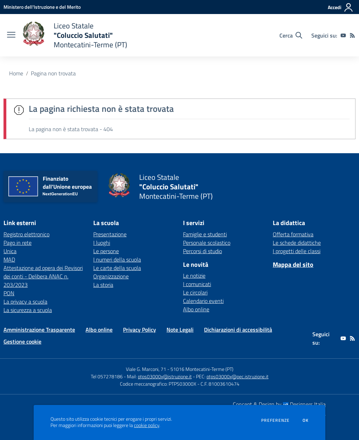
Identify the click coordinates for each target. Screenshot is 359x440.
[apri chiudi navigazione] (11, 35)
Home (16, 73)
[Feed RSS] (352, 35)
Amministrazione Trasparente (39, 329)
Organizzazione (111, 276)
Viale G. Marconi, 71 (146, 369)
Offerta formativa (293, 234)
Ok (306, 420)
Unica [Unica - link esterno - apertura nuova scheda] (10, 251)
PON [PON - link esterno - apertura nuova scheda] (9, 293)
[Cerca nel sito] (290, 35)
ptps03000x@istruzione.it (165, 376)
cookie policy (146, 425)
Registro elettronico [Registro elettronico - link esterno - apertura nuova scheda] (26, 234)
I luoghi (101, 242)
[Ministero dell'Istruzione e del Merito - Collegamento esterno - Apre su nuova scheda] (42, 7)
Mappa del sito (293, 264)
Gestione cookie (22, 341)
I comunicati (197, 284)
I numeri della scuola (117, 259)
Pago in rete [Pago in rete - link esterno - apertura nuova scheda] (18, 242)
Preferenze (275, 420)
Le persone (106, 251)
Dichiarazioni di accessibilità (238, 329)
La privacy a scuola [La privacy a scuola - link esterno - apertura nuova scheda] (25, 301)
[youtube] (343, 35)
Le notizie (194, 275)
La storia (103, 284)
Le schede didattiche (297, 242)
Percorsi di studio (202, 251)
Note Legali (180, 329)
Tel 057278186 (107, 376)
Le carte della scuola (117, 268)
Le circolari (195, 292)
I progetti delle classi (296, 251)
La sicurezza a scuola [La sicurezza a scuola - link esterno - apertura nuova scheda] (28, 310)
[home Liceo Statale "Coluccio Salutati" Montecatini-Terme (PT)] (74, 35)
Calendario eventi (203, 301)
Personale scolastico (206, 242)
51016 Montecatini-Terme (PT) (201, 369)
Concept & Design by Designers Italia (279, 404)
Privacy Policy (139, 329)
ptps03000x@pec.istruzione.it (237, 376)
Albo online (196, 309)
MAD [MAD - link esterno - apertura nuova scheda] (9, 259)
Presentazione (110, 234)
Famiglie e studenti (205, 234)
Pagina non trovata (53, 73)
